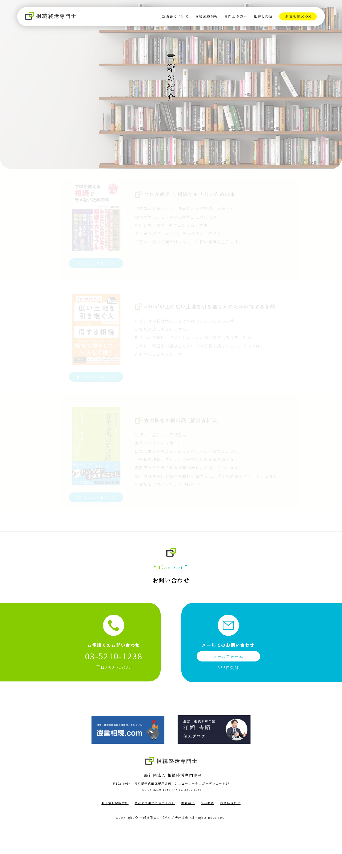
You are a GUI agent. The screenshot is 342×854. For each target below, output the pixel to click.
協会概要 (207, 830)
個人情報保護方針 (114, 830)
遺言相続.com (298, 16)
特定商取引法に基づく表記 (155, 830)
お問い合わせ (230, 830)
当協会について (175, 16)
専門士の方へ (235, 16)
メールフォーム (228, 683)
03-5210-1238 (114, 683)
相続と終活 (263, 16)
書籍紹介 (188, 830)
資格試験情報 (206, 16)
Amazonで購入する (92, 285)
